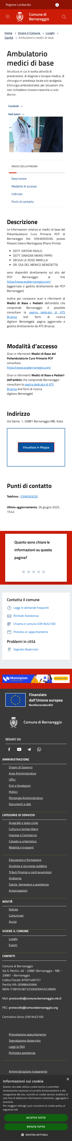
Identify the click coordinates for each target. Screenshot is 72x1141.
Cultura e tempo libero (23, 829)
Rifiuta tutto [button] (36, 1126)
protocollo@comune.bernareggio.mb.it (35, 998)
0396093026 (29, 496)
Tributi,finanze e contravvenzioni (30, 872)
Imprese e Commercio (23, 835)
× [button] (67, 1079)
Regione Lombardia (18, 4)
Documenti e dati (20, 804)
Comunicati (16, 915)
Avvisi (13, 921)
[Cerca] (64, 17)
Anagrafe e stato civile (23, 823)
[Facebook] (9, 749)
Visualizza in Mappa (36, 447)
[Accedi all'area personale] (57, 4)
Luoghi (50, 33)
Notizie (13, 909)
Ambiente (15, 878)
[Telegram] (29, 749)
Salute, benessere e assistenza (29, 884)
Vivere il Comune (29, 33)
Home (8, 33)
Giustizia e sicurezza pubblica (28, 866)
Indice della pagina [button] (24, 166)
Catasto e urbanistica (22, 841)
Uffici (12, 779)
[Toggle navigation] (7, 16)
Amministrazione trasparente (28, 1071)
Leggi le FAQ (17, 1046)
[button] (36, 1135)
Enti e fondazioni (20, 785)
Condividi (16, 106)
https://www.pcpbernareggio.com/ (29, 281)
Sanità (9, 37)
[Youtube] (19, 749)
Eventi (13, 945)
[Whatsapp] (39, 749)
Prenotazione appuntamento (27, 1034)
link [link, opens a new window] (16, 1109)
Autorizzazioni (18, 890)
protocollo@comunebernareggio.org (33, 1007)
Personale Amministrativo (26, 798)
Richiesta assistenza (22, 1052)
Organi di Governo (20, 767)
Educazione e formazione (25, 860)
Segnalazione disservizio (25, 1040)
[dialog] (36, 1108)
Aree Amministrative (22, 773)
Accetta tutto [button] (36, 1117)
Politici (13, 791)
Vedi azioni (17, 114)
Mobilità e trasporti (21, 847)
